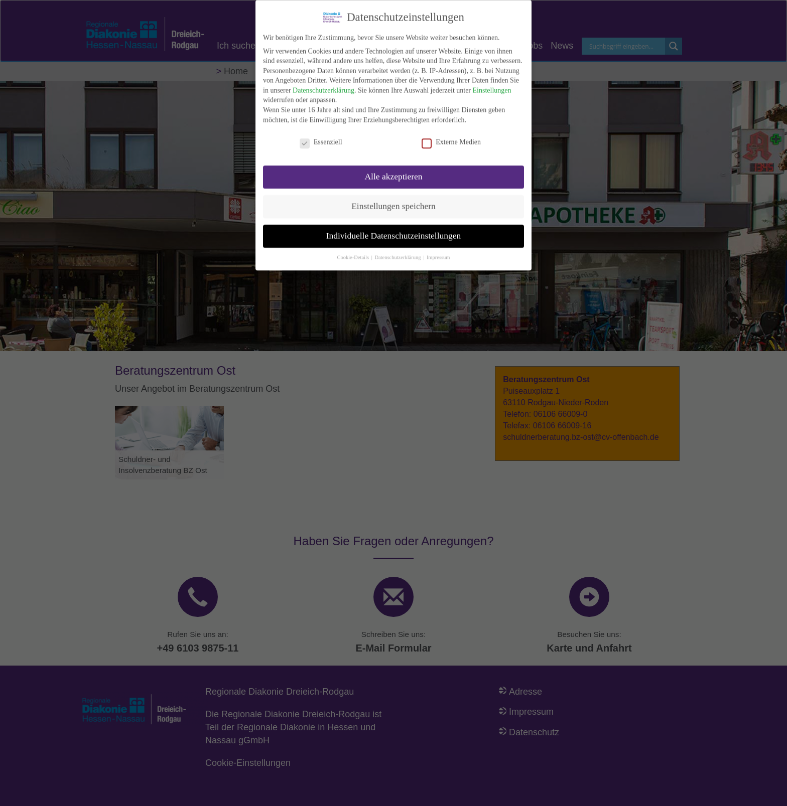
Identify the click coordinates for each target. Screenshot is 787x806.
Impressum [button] (438, 251)
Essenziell (321, 135)
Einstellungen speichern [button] (393, 200)
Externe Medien (451, 135)
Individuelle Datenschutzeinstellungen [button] (393, 229)
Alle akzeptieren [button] (393, 170)
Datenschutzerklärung (323, 84)
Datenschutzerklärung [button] (398, 251)
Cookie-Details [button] (353, 251)
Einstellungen (492, 84)
